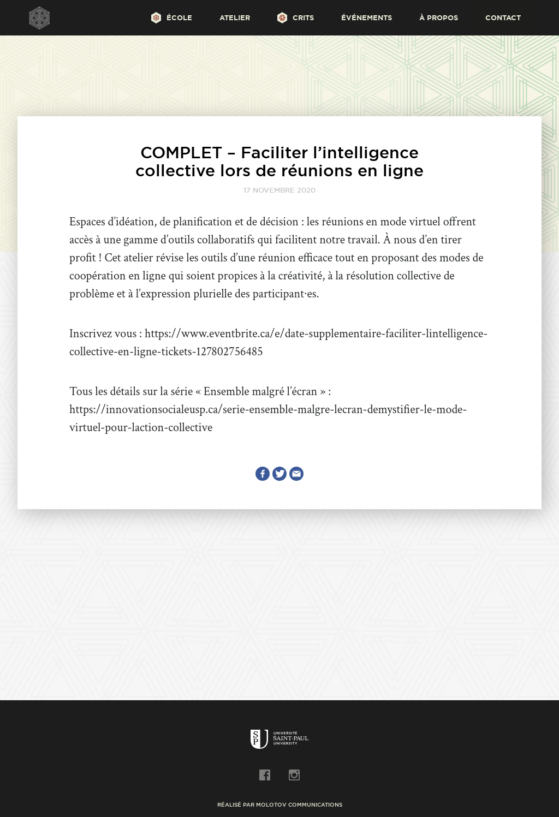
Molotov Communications (299, 805)
